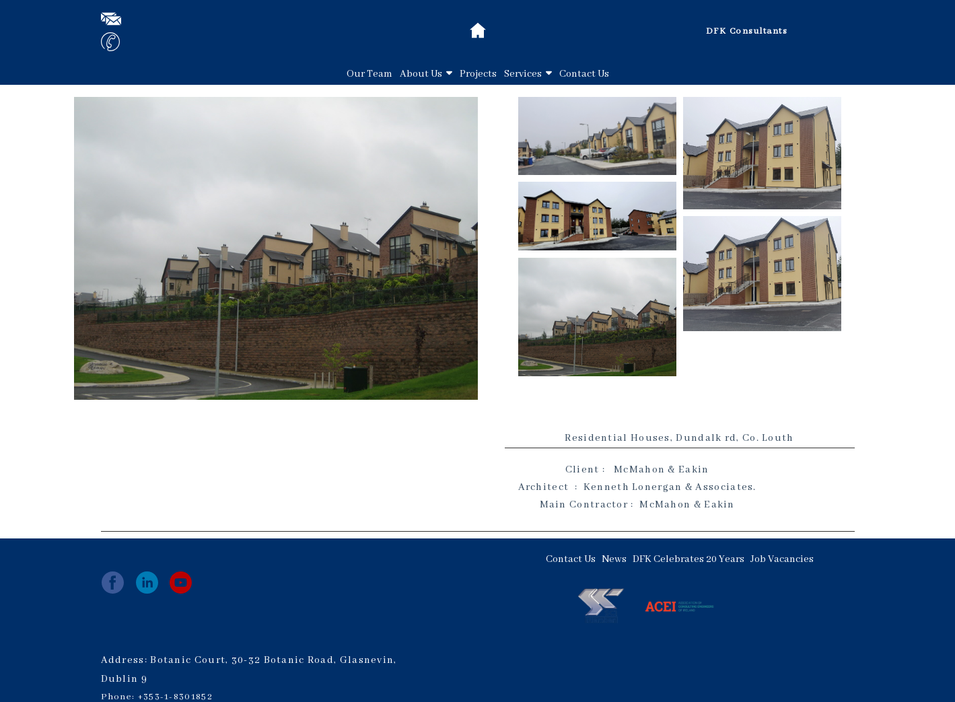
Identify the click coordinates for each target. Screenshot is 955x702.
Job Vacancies (782, 559)
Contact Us (584, 74)
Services (528, 74)
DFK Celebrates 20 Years (688, 559)
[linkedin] (147, 582)
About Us (426, 74)
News (614, 559)
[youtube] (181, 582)
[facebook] (113, 582)
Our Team (369, 74)
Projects (478, 74)
